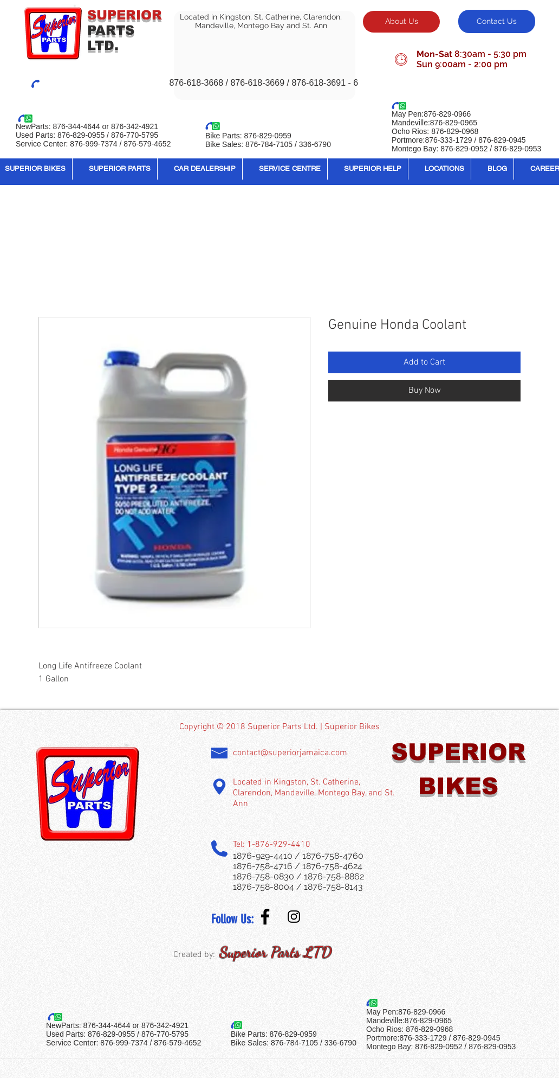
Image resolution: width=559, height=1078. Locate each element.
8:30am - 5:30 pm (490, 54)
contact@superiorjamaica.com (290, 753)
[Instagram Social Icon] (293, 916)
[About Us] (401, 22)
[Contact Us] (496, 21)
